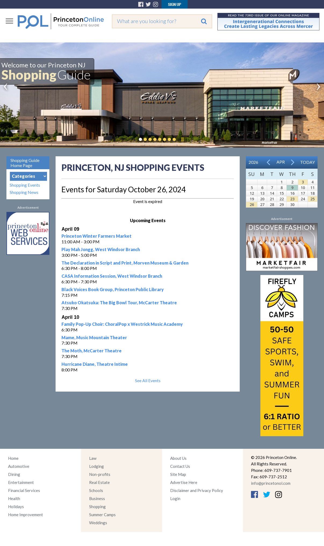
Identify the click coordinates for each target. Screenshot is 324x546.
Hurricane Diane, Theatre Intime (94, 364)
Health (14, 498)
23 (292, 198)
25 (312, 198)
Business (97, 498)
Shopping (97, 506)
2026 (253, 162)
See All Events (148, 380)
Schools (96, 490)
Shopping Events (25, 184)
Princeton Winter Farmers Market (96, 235)
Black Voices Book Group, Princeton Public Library (112, 289)
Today (307, 162)
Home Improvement (25, 514)
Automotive (18, 466)
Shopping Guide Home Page (24, 163)
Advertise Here (183, 482)
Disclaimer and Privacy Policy (196, 490)
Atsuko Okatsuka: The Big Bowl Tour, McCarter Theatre (119, 302)
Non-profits (99, 474)
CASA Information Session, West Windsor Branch (111, 276)
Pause (182, 139)
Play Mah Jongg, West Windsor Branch (100, 249)
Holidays (16, 506)
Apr (280, 161)
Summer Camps (102, 514)
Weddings (98, 522)
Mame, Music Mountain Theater (94, 337)
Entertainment (21, 482)
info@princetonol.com (270, 483)
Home (13, 458)
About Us (178, 458)
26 (252, 204)
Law (92, 458)
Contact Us (180, 466)
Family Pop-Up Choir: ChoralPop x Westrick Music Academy (122, 324)
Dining (14, 474)
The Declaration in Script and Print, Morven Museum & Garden (124, 262)
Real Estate (99, 482)
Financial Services (24, 490)
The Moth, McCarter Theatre (91, 350)
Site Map (178, 474)
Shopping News (24, 192)
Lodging (96, 466)
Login (175, 498)
